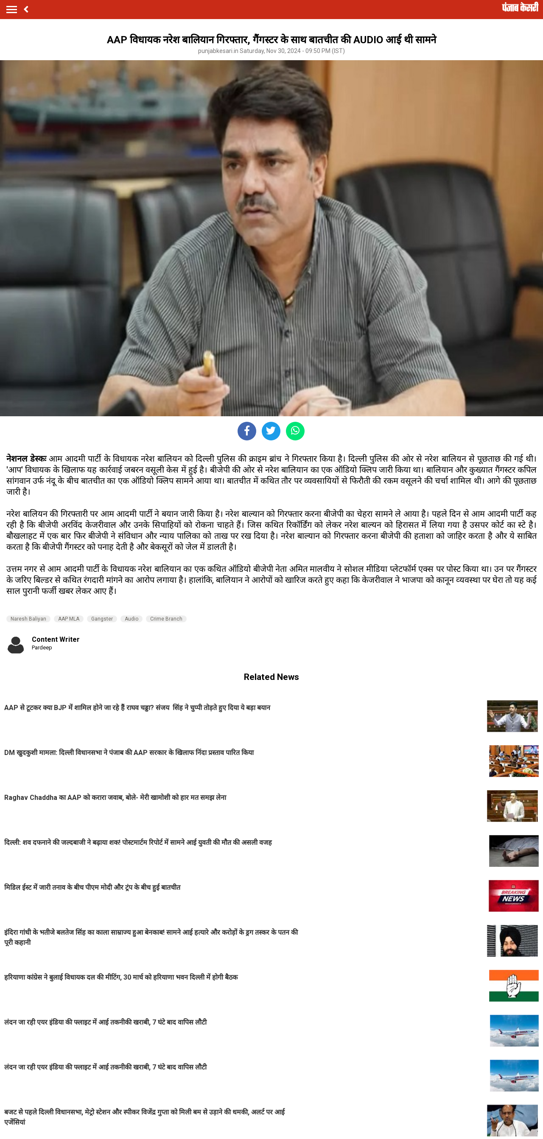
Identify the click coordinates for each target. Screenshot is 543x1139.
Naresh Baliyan (28, 619)
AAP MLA (68, 619)
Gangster (102, 619)
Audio (131, 619)
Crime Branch (166, 619)
